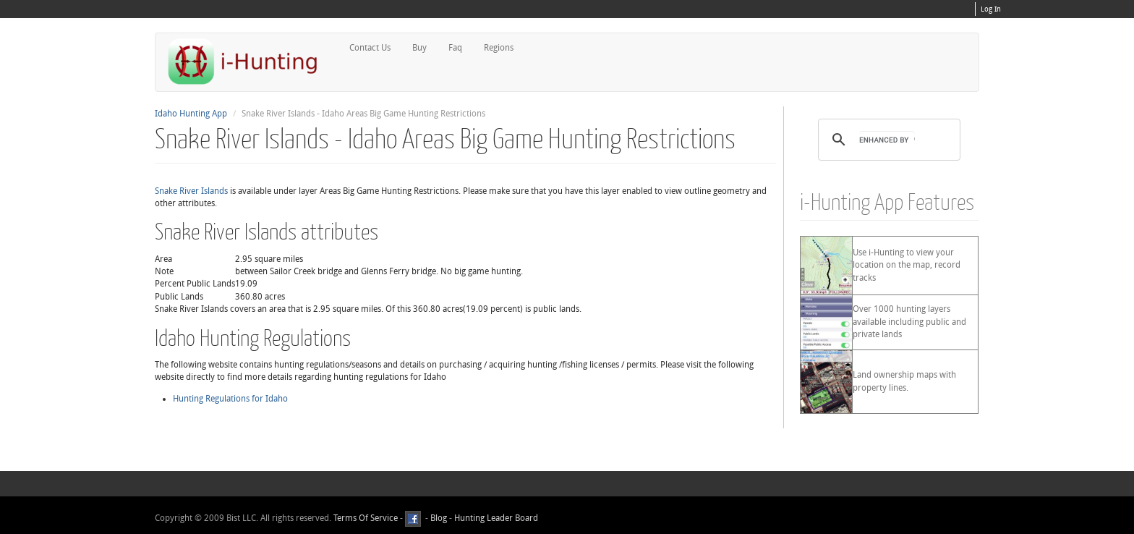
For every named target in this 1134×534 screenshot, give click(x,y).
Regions (498, 48)
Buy (419, 48)
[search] (887, 139)
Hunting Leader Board (495, 519)
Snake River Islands (191, 191)
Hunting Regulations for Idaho (230, 399)
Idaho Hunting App (191, 114)
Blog (438, 519)
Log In (991, 9)
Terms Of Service (365, 519)
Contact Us (370, 48)
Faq (455, 48)
